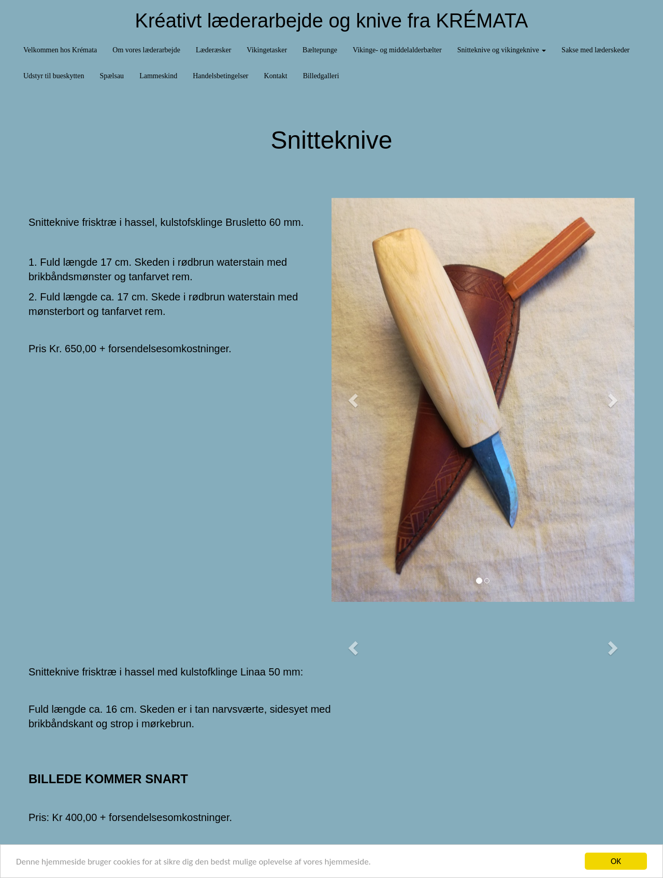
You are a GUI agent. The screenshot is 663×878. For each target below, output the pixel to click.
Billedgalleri (321, 76)
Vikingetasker (267, 50)
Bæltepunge (319, 50)
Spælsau (111, 76)
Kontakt (275, 76)
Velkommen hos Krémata (60, 50)
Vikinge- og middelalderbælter (397, 50)
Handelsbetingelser (220, 76)
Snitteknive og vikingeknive (501, 50)
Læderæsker (213, 50)
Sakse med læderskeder (595, 50)
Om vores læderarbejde (146, 50)
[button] (354, 400)
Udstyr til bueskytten (53, 76)
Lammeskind (158, 76)
